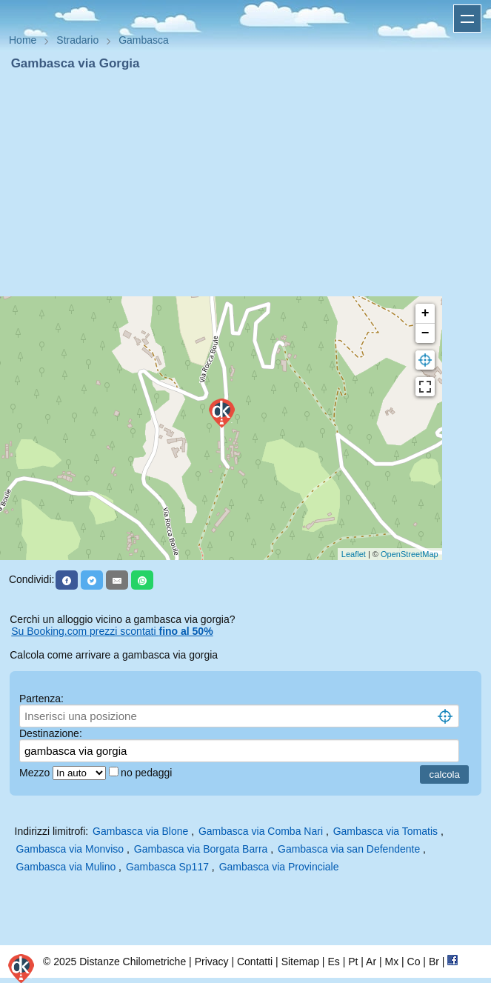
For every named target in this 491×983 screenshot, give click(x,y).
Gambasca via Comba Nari (260, 831)
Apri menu (467, 18)
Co (414, 961)
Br (434, 961)
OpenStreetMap (409, 554)
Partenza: (41, 698)
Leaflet (353, 554)
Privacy (212, 961)
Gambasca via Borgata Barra (201, 849)
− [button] (425, 333)
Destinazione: (50, 733)
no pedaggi (148, 773)
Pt (353, 961)
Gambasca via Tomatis (385, 831)
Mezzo (36, 773)
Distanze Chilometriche (132, 961)
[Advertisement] (245, 183)
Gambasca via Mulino (66, 867)
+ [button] (425, 313)
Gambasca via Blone (140, 831)
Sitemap (300, 961)
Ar (371, 961)
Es (333, 961)
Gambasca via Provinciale (279, 867)
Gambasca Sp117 (167, 867)
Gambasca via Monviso (70, 849)
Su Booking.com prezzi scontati (112, 631)
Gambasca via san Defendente (349, 849)
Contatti (255, 961)
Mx (391, 961)
